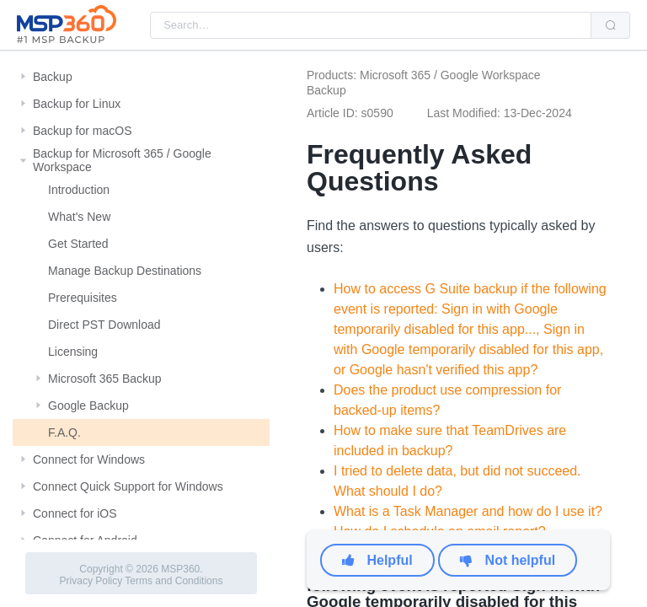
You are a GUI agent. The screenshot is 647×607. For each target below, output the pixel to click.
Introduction (79, 189)
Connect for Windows (89, 459)
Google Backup (88, 405)
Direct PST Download (104, 324)
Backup (52, 76)
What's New (79, 216)
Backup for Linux (76, 103)
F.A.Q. (64, 432)
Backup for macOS (82, 130)
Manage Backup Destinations (124, 270)
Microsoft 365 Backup (105, 378)
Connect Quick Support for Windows (128, 486)
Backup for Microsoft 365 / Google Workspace (122, 160)
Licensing (73, 351)
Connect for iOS (75, 513)
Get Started (78, 243)
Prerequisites (82, 297)
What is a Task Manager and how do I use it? (468, 511)
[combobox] (370, 25)
